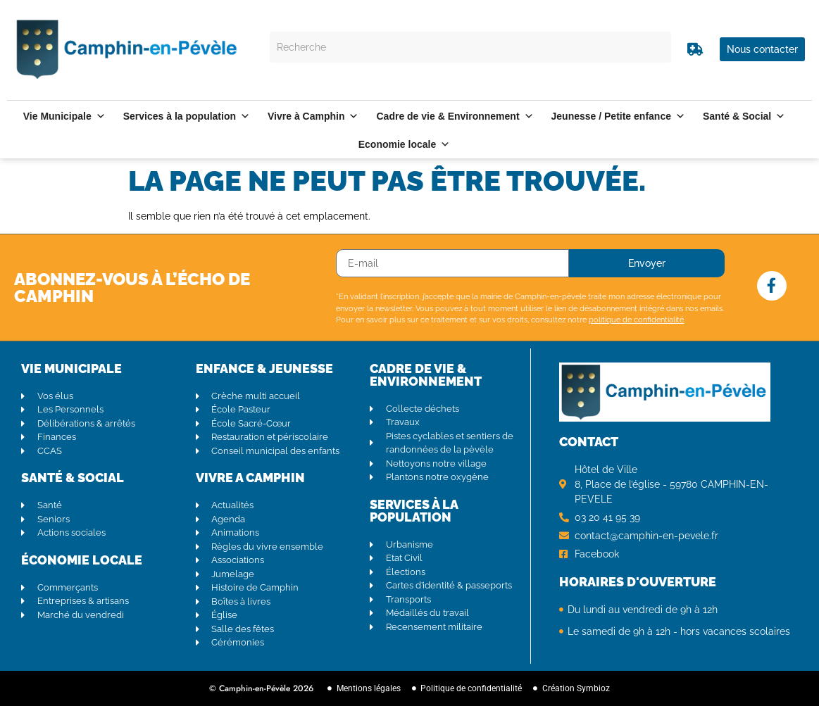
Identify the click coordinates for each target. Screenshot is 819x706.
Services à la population (186, 116)
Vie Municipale (64, 116)
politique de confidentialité (636, 319)
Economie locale (404, 144)
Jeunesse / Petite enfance (618, 116)
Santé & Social (744, 116)
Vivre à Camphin (313, 116)
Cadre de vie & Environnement (454, 116)
